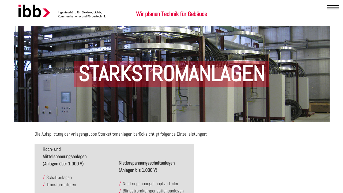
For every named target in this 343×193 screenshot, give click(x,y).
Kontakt (246, 30)
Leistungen (170, 30)
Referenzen (198, 30)
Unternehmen (111, 30)
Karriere (224, 30)
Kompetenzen (141, 30)
